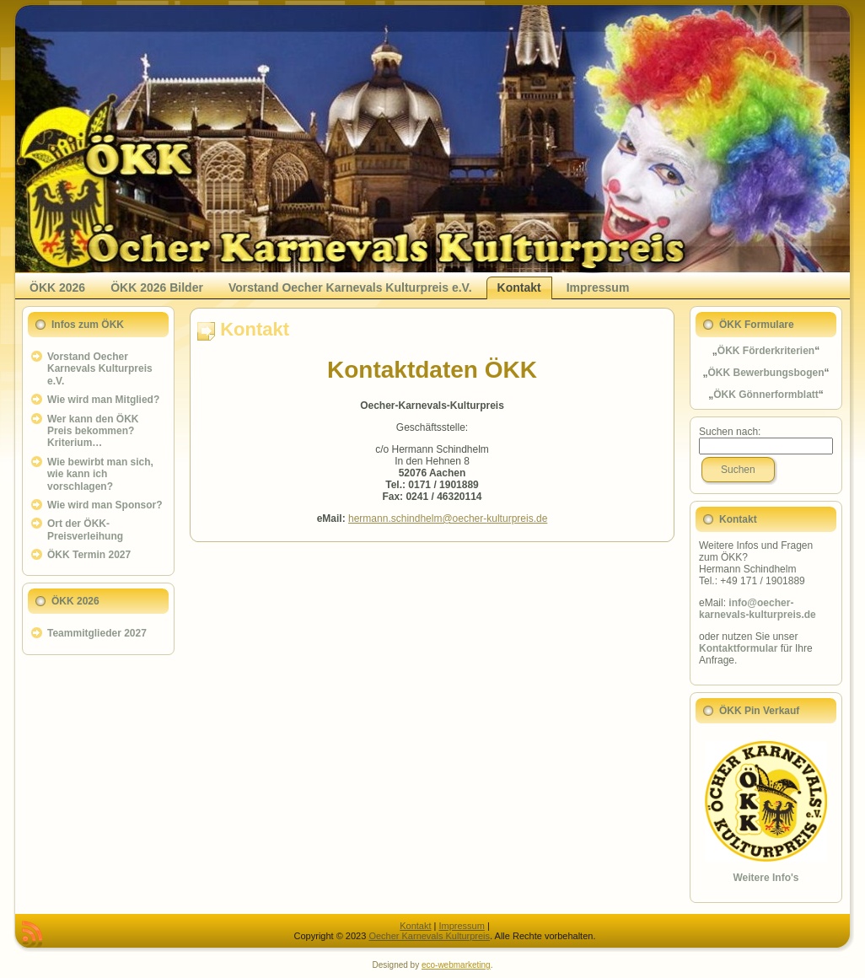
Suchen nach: (729, 432)
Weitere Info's (766, 878)
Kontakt (254, 329)
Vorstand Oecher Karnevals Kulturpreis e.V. (100, 369)
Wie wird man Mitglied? (103, 400)
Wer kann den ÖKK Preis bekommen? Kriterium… (92, 431)
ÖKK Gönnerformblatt (766, 394)
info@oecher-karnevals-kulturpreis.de (757, 609)
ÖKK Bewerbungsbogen (765, 373)
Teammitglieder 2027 (97, 633)
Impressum (461, 926)
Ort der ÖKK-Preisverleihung (85, 529)
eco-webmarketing (456, 965)
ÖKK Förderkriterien (765, 351)
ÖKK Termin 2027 (89, 555)
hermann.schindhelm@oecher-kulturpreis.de (447, 518)
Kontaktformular (738, 648)
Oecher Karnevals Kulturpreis (429, 936)
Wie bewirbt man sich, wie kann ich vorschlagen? (100, 474)
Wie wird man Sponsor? (105, 505)
